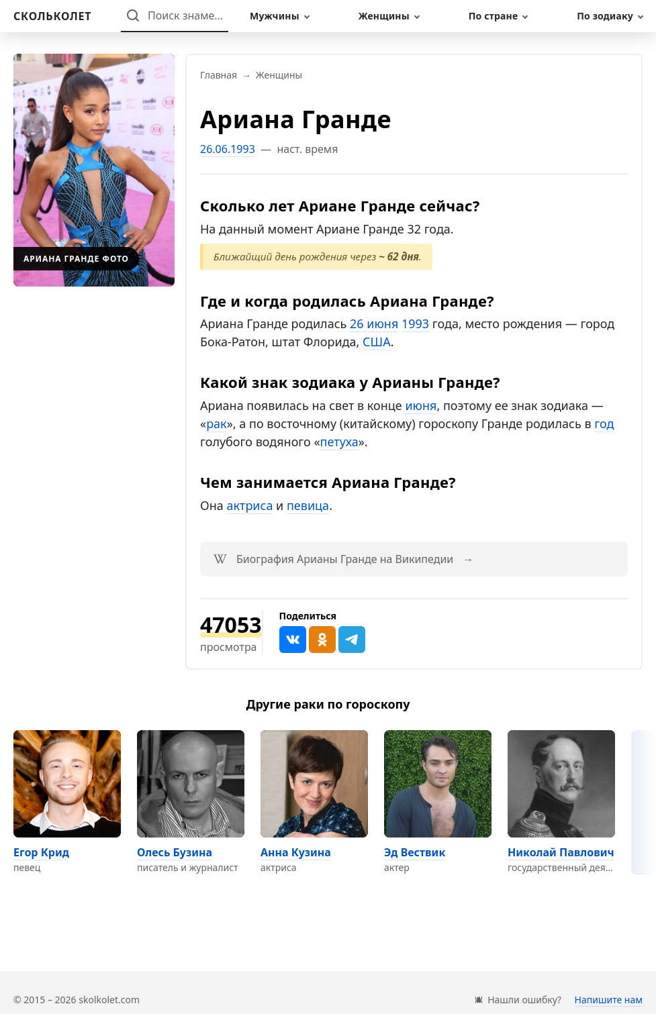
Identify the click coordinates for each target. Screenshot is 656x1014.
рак (216, 423)
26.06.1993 (227, 149)
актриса (249, 505)
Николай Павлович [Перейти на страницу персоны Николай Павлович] (561, 852)
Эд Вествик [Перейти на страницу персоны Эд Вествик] (414, 852)
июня (420, 405)
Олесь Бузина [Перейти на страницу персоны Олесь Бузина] (174, 852)
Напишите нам (609, 999)
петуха (339, 442)
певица (308, 505)
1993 (415, 323)
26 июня (374, 323)
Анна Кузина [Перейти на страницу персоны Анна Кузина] (296, 852)
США (377, 342)
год (604, 423)
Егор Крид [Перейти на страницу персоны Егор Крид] (41, 852)
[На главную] (52, 16)
